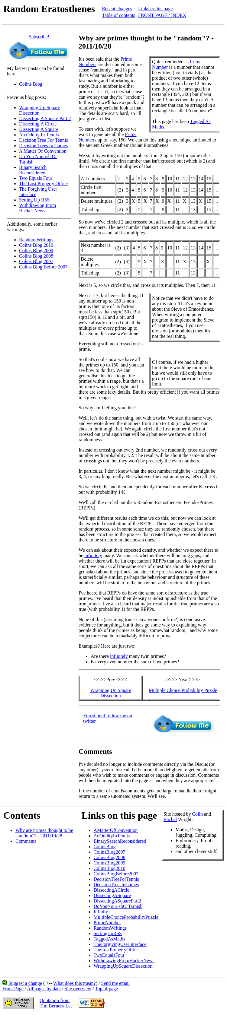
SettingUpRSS (108, 933)
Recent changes (117, 8)
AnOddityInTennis (112, 835)
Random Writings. (36, 239)
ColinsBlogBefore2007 (116, 873)
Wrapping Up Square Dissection (110, 693)
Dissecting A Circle (38, 123)
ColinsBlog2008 (109, 857)
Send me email (115, 983)
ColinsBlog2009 (109, 862)
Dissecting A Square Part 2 (45, 118)
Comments (25, 841)
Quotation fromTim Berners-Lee (56, 1003)
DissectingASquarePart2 (117, 900)
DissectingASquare (112, 895)
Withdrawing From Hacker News (37, 208)
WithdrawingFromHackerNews (124, 960)
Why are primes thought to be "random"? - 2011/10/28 (44, 833)
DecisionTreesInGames (116, 884)
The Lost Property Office (43, 183)
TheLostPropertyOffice (116, 949)
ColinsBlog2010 (109, 868)
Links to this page (155, 8)
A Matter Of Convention (42, 151)
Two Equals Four (35, 178)
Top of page (106, 988)
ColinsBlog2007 (109, 852)
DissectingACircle (111, 890)
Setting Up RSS (34, 199)
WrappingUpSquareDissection (123, 966)
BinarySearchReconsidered (120, 841)
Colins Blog (30, 84)
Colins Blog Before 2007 (43, 266)
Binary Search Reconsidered (33, 170)
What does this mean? (74, 983)
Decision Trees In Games (43, 145)
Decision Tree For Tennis (43, 140)
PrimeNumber (107, 922)
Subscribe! (39, 36)
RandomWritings (110, 928)
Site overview (77, 988)
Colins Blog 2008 (36, 256)
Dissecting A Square (38, 129)
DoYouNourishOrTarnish (118, 906)
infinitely (93, 555)
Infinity (101, 911)
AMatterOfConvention (116, 830)
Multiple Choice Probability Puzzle (183, 690)
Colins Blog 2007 (36, 261)
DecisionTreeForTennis (116, 879)
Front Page (13, 988)
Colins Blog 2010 (36, 245)
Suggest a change (25, 983)
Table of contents (118, 15)
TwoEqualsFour (109, 955)
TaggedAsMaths (109, 938)
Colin (197, 814)
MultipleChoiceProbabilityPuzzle (126, 917)
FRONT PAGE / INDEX (162, 15)
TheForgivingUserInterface (120, 944)
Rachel (170, 819)
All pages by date (44, 988)
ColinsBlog (105, 846)
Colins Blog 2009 (36, 250)
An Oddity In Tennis (39, 134)
